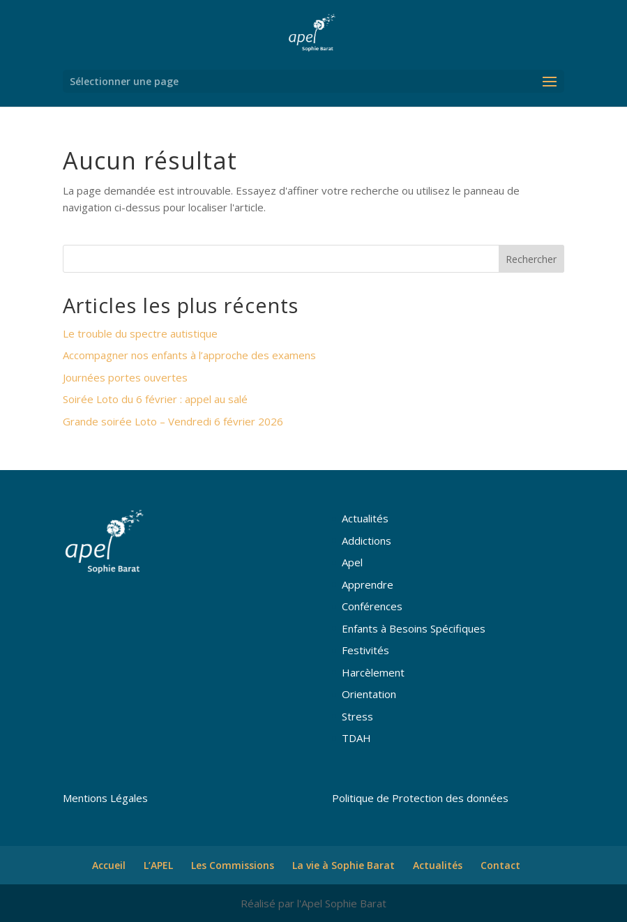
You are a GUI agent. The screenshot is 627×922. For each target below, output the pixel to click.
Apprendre (367, 584)
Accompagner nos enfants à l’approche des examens (189, 355)
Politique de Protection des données (420, 798)
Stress (357, 716)
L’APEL (158, 865)
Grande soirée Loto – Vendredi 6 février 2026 (173, 421)
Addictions (366, 540)
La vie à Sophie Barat (343, 865)
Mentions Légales (105, 798)
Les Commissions (232, 865)
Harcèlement (373, 672)
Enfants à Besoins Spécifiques (413, 628)
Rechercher (531, 259)
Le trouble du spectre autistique (140, 333)
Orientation (369, 694)
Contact (500, 865)
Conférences (372, 606)
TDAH (356, 738)
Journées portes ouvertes (125, 377)
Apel (352, 562)
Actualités (365, 518)
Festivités (365, 650)
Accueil (109, 865)
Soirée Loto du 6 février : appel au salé (155, 399)
